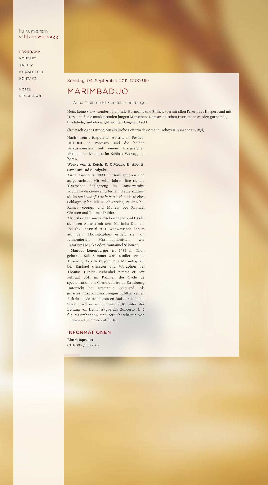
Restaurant (31, 96)
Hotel (25, 89)
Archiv (26, 65)
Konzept (27, 58)
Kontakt (27, 78)
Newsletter (31, 71)
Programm (30, 51)
